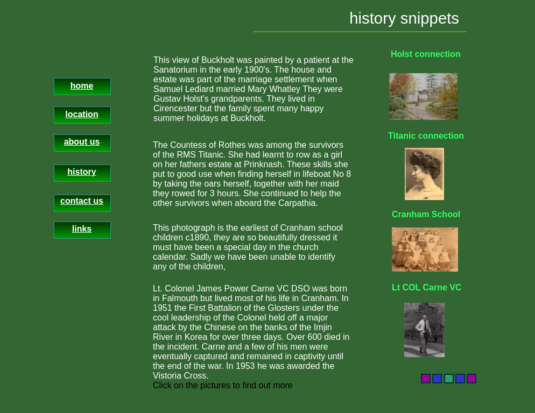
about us (82, 141)
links (81, 228)
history (81, 171)
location (81, 114)
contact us (81, 200)
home (82, 85)
